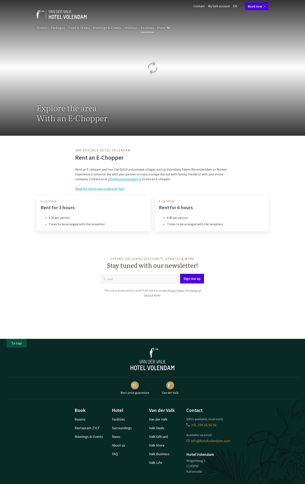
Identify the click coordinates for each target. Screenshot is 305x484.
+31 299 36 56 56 (201, 425)
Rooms (42, 27)
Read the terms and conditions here (99, 189)
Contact (199, 6)
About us (118, 445)
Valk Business (159, 454)
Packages (58, 27)
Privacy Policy (176, 290)
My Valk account (219, 6)
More (164, 27)
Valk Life (155, 462)
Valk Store (156, 445)
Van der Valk (170, 388)
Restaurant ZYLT (87, 428)
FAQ (115, 454)
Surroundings (122, 428)
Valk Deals (156, 428)
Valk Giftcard (158, 436)
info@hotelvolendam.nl (124, 179)
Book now (257, 6)
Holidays (131, 27)
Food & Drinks (79, 27)
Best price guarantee (135, 388)
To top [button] (16, 343)
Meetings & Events (107, 27)
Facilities (147, 27)
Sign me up (192, 278)
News (116, 436)
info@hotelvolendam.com (208, 440)
